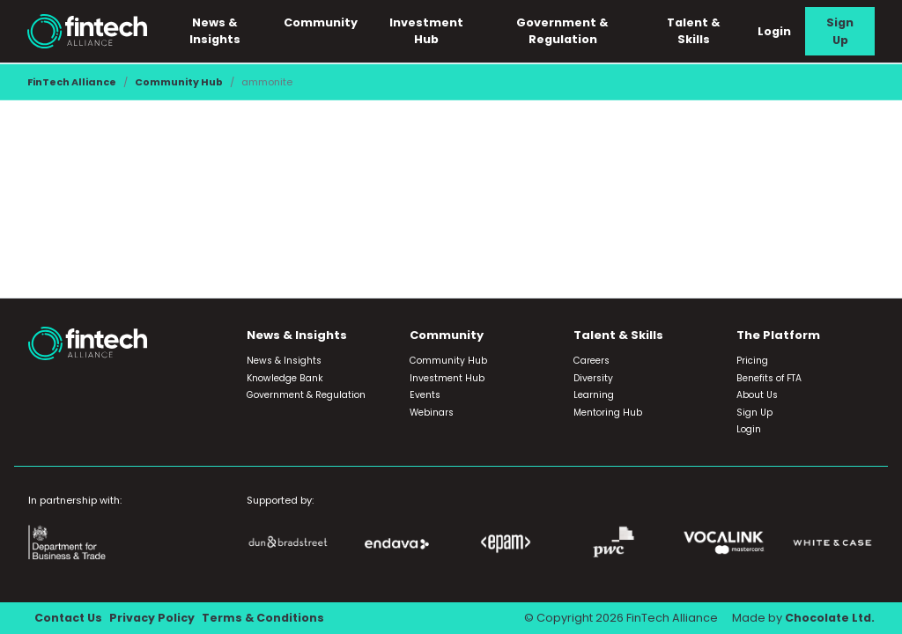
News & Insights (217, 31)
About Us (757, 395)
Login (774, 31)
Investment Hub (428, 31)
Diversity (593, 378)
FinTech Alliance (71, 82)
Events (425, 395)
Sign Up (840, 31)
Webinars (432, 412)
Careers (591, 361)
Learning (593, 395)
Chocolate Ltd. (829, 618)
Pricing (752, 361)
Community (322, 22)
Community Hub (179, 82)
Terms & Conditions (265, 618)
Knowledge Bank (285, 378)
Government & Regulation (564, 31)
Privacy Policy (153, 618)
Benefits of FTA (769, 378)
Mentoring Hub (607, 412)
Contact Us (69, 618)
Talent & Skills (694, 31)
